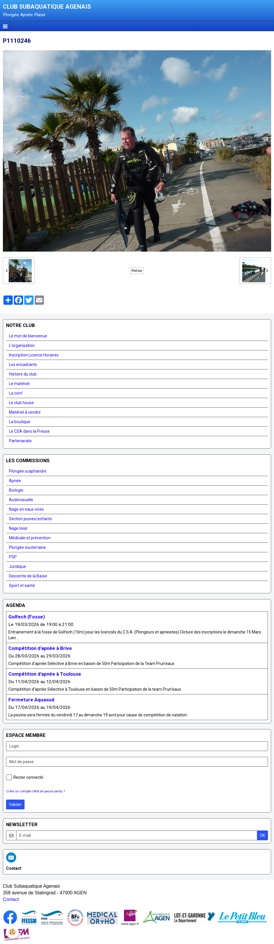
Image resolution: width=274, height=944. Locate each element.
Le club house (21, 402)
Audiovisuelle (21, 499)
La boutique (19, 421)
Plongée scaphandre (27, 471)
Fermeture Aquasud (31, 700)
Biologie (16, 490)
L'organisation (22, 345)
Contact (11, 899)
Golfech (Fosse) (26, 617)
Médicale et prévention (30, 538)
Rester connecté (24, 777)
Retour (137, 271)
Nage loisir (18, 528)
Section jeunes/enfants (30, 518)
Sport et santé (22, 585)
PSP (13, 557)
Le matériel (19, 383)
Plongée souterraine (27, 547)
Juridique (17, 566)
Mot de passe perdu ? (49, 791)
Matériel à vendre (25, 412)
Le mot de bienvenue (28, 336)
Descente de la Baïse (28, 576)
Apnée (15, 480)
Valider (15, 804)
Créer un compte (18, 791)
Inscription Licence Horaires (34, 355)
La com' (16, 393)
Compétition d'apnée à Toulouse (44, 674)
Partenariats (20, 440)
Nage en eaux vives (26, 509)
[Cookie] (12, 932)
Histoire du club (23, 374)
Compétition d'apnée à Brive (40, 648)
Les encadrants (23, 364)
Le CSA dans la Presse (29, 431)
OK (262, 835)
